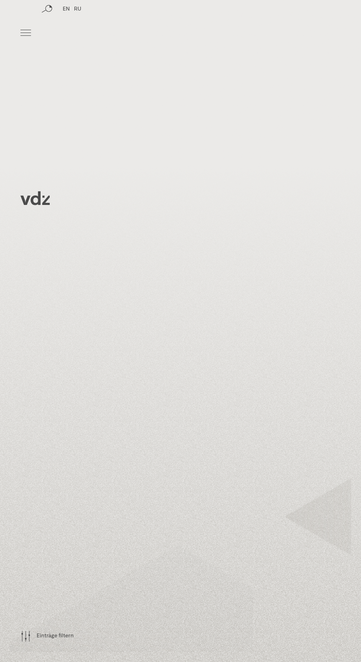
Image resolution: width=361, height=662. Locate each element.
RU (77, 33)
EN (66, 33)
